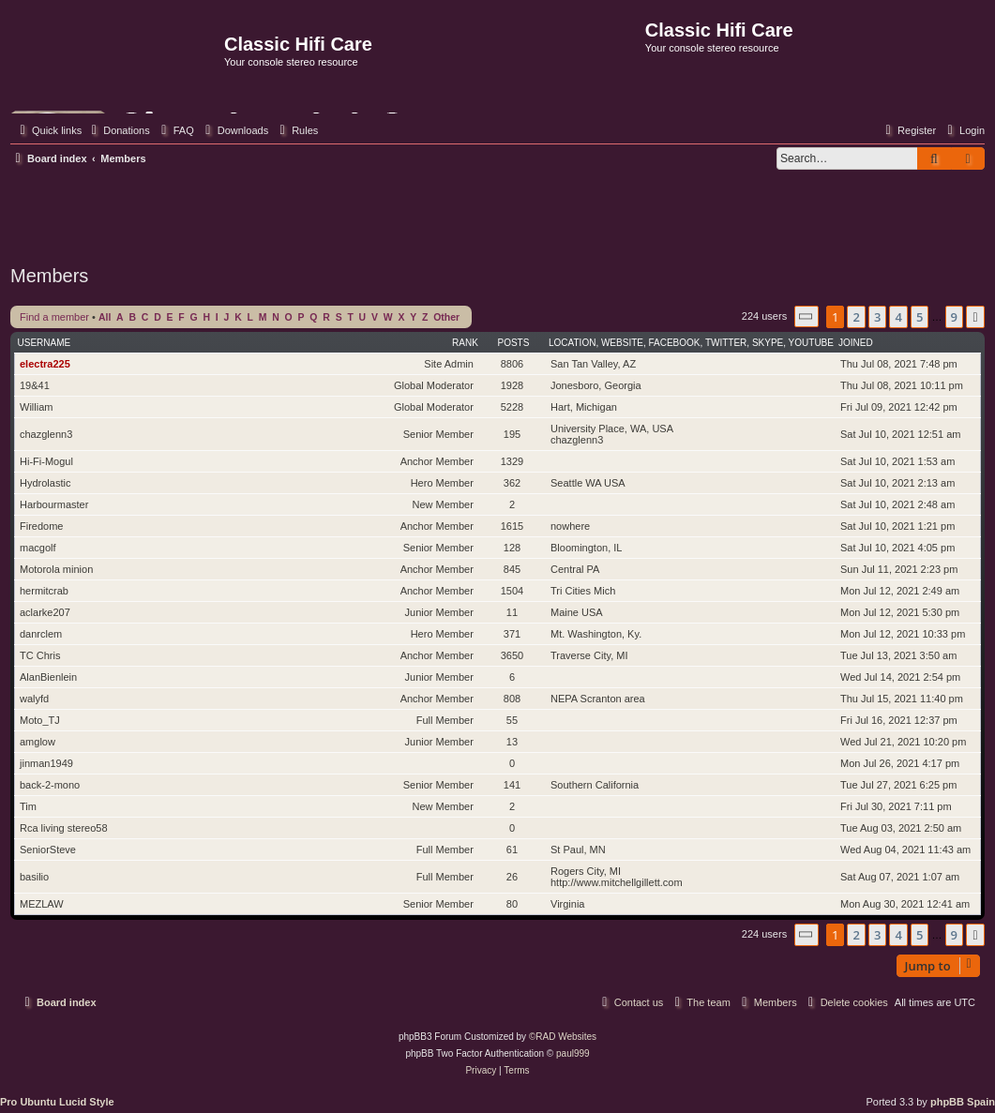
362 (512, 483)
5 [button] (919, 316)
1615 (512, 526)
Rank (465, 343)
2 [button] (855, 316)
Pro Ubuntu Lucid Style (57, 1101)
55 (512, 720)
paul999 (573, 1053)
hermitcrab (44, 590)
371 (512, 633)
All (104, 317)
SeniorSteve (48, 849)
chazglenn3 (46, 434)
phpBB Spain (962, 1101)
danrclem (41, 633)
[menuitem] (118, 130)
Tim (28, 806)
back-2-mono (50, 784)
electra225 (45, 363)
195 (512, 434)
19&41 (35, 385)
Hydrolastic (45, 483)
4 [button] (898, 316)
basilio (34, 876)
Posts (514, 343)
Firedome (41, 526)
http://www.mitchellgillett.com (616, 882)
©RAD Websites (562, 1036)
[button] (806, 316)
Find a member (54, 317)
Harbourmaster (54, 504)
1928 (512, 385)
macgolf (38, 547)
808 (512, 698)
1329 (512, 461)
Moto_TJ (40, 720)
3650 (512, 655)
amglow (37, 741)
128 (512, 547)
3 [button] (877, 316)
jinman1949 (46, 763)
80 (512, 904)
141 (512, 784)
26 (512, 876)
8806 (512, 363)
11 (512, 612)
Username (44, 343)
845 (512, 569)
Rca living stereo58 (64, 828)
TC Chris (40, 655)
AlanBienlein (48, 677)
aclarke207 (45, 612)
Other (446, 317)
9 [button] (954, 316)
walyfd (34, 698)
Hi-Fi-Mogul (46, 461)
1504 (512, 590)
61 (512, 849)
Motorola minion (56, 569)
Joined (855, 343)
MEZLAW (42, 904)
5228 (512, 407)
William (36, 407)
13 (512, 741)
